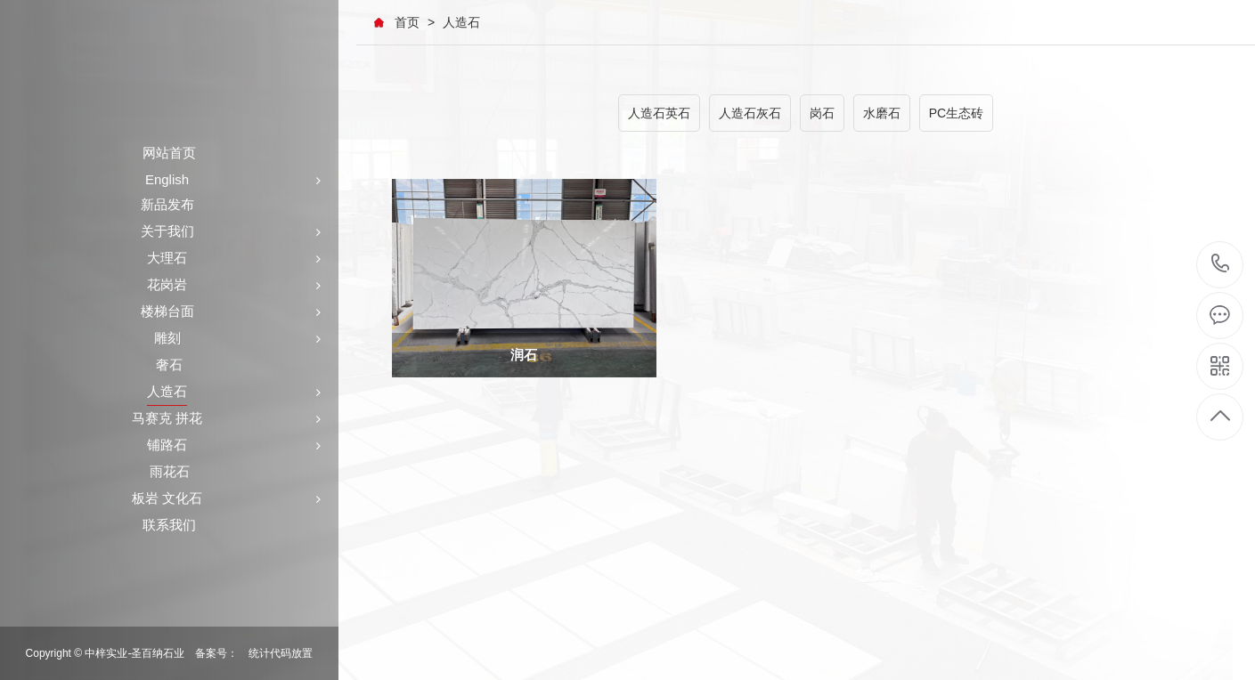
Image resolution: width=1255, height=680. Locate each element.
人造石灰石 (750, 113)
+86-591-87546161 (1220, 264)
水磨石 (882, 113)
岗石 (822, 113)
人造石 (461, 22)
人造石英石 (659, 113)
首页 (407, 22)
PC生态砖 (956, 113)
